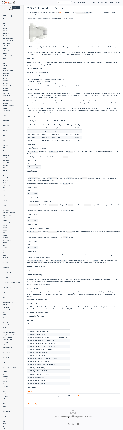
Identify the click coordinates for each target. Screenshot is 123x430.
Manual (30, 391)
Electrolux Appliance (8, 210)
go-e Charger (6, 307)
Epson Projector (7, 240)
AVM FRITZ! (6, 75)
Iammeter (5, 376)
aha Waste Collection (8, 21)
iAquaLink (5, 379)
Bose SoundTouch (7, 100)
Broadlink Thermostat (8, 105)
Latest (16, 7)
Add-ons (93, 2)
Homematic (6, 355)
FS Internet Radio (7, 290)
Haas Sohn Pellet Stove (9, 332)
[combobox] (64, 2)
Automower (6, 73)
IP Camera (5, 396)
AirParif (5, 31)
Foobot (4, 275)
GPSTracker (6, 315)
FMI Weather (6, 267)
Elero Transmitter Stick (9, 212)
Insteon (5, 389)
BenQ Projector (7, 85)
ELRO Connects (7, 215)
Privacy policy (71, 418)
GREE (4, 317)
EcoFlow (5, 198)
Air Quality (5, 23)
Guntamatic (6, 330)
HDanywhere (6, 342)
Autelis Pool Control (8, 70)
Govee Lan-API (6, 310)
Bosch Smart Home (8, 98)
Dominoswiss (6, 173)
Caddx (4, 118)
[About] (112, 2)
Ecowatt (5, 205)
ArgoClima (5, 60)
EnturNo (5, 235)
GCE (4, 297)
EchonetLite (6, 193)
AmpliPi (5, 48)
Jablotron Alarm (7, 411)
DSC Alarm (5, 180)
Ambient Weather (7, 45)
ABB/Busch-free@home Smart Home (12, 16)
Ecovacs (5, 202)
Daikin (4, 140)
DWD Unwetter (6, 188)
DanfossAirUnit (7, 145)
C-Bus (4, 115)
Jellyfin (4, 416)
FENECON (5, 257)
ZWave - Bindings (33, 404)
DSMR (4, 183)
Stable (8, 7)
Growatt (5, 327)
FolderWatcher (6, 270)
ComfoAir (5, 130)
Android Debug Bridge (8, 51)
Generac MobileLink (8, 302)
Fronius (5, 285)
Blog (106, 2)
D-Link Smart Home (8, 138)
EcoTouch (5, 200)
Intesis (4, 391)
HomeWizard (6, 357)
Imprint (77, 418)
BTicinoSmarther (7, 110)
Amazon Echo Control (8, 41)
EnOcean (5, 227)
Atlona (4, 68)
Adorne (4, 18)
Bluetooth (5, 90)
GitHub (118, 2)
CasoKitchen (6, 120)
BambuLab (5, 80)
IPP (3, 401)
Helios (4, 345)
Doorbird (5, 175)
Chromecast (6, 125)
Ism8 (4, 409)
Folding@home (7, 272)
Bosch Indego (6, 95)
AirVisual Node (6, 33)
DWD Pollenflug (7, 185)
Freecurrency (6, 280)
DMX (4, 168)
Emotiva (5, 220)
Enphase (5, 230)
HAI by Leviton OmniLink (9, 335)
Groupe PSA (6, 325)
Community (100, 2)
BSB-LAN (5, 108)
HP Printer (5, 360)
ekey (4, 207)
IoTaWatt (5, 394)
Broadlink (5, 103)
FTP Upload (6, 292)
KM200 (4, 423)
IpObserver (5, 399)
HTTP (4, 362)
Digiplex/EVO (6, 160)
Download (76, 2)
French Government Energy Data (11, 282)
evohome (5, 247)
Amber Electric (6, 43)
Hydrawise (5, 371)
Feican (4, 255)
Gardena (5, 295)
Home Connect (7, 352)
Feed (4, 252)
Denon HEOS (6, 155)
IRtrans (4, 406)
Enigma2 (5, 225)
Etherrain (5, 242)
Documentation (84, 2)
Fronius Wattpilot (7, 287)
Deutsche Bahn (7, 158)
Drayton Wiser (6, 178)
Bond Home (6, 93)
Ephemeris (5, 237)
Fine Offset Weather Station (10, 260)
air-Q (4, 26)
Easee (4, 190)
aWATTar (5, 78)
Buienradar (5, 113)
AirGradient (6, 28)
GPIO (4, 312)
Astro (4, 63)
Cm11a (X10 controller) (9, 128)
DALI (4, 143)
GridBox (5, 320)
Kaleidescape (6, 418)
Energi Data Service (8, 222)
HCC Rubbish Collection (9, 340)
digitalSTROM (6, 163)
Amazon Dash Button (8, 38)
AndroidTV (5, 53)
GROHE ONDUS (7, 322)
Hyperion (5, 374)
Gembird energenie (8, 300)
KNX (4, 426)
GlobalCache (6, 305)
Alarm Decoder (7, 36)
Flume (4, 265)
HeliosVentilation (7, 347)
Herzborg (5, 349)
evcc (4, 245)
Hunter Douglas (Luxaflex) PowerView (9, 368)
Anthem (5, 58)
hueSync (5, 364)
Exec (4, 250)
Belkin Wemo (6, 83)
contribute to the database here (82, 396)
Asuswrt (5, 65)
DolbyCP (5, 170)
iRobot (4, 404)
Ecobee (5, 195)
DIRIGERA (5, 165)
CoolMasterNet (7, 133)
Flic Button (5, 262)
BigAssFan (5, 88)
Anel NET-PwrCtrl (7, 55)
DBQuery (5, 148)
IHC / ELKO (5, 386)
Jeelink (4, 413)
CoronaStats (6, 135)
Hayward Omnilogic (8, 337)
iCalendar (5, 381)
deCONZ (5, 150)
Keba (4, 421)
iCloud (4, 384)
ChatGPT (5, 123)
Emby (4, 217)
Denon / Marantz (7, 153)
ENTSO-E (5, 232)
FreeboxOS (5, 277)
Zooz (60, 12)
